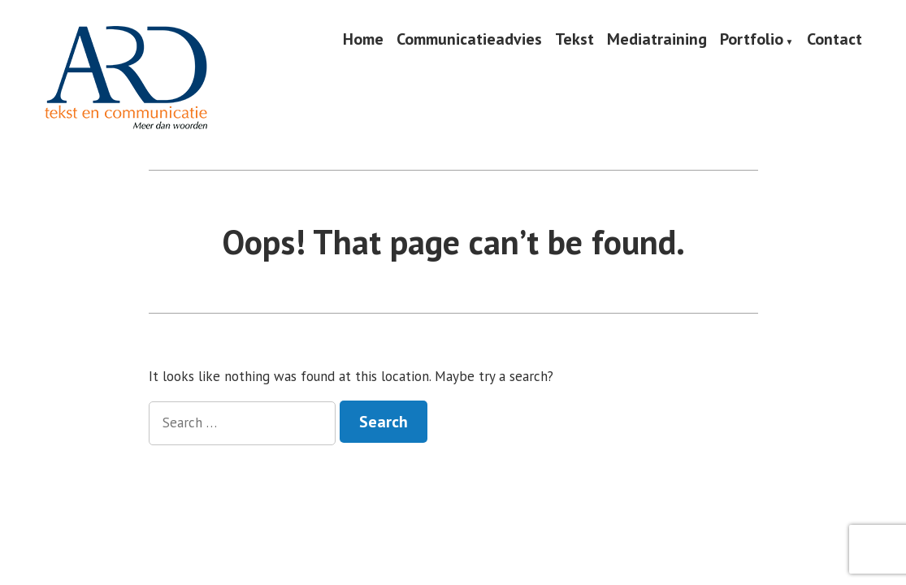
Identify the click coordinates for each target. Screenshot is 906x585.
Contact (834, 39)
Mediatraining (657, 39)
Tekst (574, 39)
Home (363, 39)
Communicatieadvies (469, 39)
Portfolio (751, 39)
